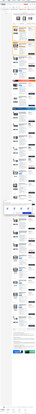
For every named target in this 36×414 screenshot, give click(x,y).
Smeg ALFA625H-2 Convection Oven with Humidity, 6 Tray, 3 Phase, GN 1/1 (22, 293)
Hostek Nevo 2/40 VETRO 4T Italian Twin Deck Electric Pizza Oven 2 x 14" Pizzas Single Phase (22, 113)
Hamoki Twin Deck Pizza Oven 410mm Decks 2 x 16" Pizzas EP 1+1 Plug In (23, 196)
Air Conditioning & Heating (13, 7)
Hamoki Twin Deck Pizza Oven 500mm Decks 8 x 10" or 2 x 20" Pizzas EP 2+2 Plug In (22, 28)
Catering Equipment (25, 7)
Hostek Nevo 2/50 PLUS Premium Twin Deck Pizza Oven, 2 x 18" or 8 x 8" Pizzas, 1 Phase (23, 148)
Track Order (33, 4)
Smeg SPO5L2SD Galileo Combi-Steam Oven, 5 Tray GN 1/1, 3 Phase (23, 68)
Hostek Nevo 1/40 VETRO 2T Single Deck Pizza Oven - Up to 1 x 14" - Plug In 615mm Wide (23, 124)
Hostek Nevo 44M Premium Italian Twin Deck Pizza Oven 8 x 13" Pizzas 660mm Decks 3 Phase (23, 136)
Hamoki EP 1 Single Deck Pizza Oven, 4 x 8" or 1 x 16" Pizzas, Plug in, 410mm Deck (23, 97)
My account (7, 412)
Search (26, 4)
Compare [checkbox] (15, 40)
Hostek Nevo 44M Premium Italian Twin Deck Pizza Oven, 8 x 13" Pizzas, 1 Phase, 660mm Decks (23, 244)
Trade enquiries (14, 412)
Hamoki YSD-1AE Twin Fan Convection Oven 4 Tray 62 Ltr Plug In (23, 184)
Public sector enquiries (15, 411)
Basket (35, 4)
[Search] (17, 4)
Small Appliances (17, 7)
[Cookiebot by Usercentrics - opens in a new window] (28, 200)
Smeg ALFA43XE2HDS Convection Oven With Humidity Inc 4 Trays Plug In (23, 256)
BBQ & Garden (28, 7)
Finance (7, 411)
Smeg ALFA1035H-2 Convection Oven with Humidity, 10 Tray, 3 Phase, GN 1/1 (22, 305)
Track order (7, 413)
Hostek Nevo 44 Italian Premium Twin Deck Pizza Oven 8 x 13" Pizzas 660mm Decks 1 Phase (23, 57)
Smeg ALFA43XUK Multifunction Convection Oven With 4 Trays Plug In (23, 44)
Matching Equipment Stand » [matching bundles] (31, 64)
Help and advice (8, 409)
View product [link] (31, 105)
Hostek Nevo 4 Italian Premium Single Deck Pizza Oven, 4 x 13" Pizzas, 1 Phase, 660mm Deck (22, 160)
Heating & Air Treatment (26, 413)
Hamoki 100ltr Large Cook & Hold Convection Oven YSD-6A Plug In (23, 83)
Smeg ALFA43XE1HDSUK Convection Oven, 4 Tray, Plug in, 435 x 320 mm (22, 268)
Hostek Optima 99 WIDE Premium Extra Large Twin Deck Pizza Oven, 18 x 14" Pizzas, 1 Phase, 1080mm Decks (23, 232)
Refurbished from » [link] (31, 92)
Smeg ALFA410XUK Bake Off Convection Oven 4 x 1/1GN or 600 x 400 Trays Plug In (23, 171)
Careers (19, 411)
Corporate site (19, 412)
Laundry (25, 412)
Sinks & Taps (19, 7)
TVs (24, 411)
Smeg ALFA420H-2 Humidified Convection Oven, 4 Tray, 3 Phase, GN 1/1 (23, 281)
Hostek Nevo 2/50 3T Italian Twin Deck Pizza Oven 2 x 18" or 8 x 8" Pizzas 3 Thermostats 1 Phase (23, 317)
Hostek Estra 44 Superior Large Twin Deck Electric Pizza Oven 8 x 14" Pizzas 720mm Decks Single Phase (23, 219)
